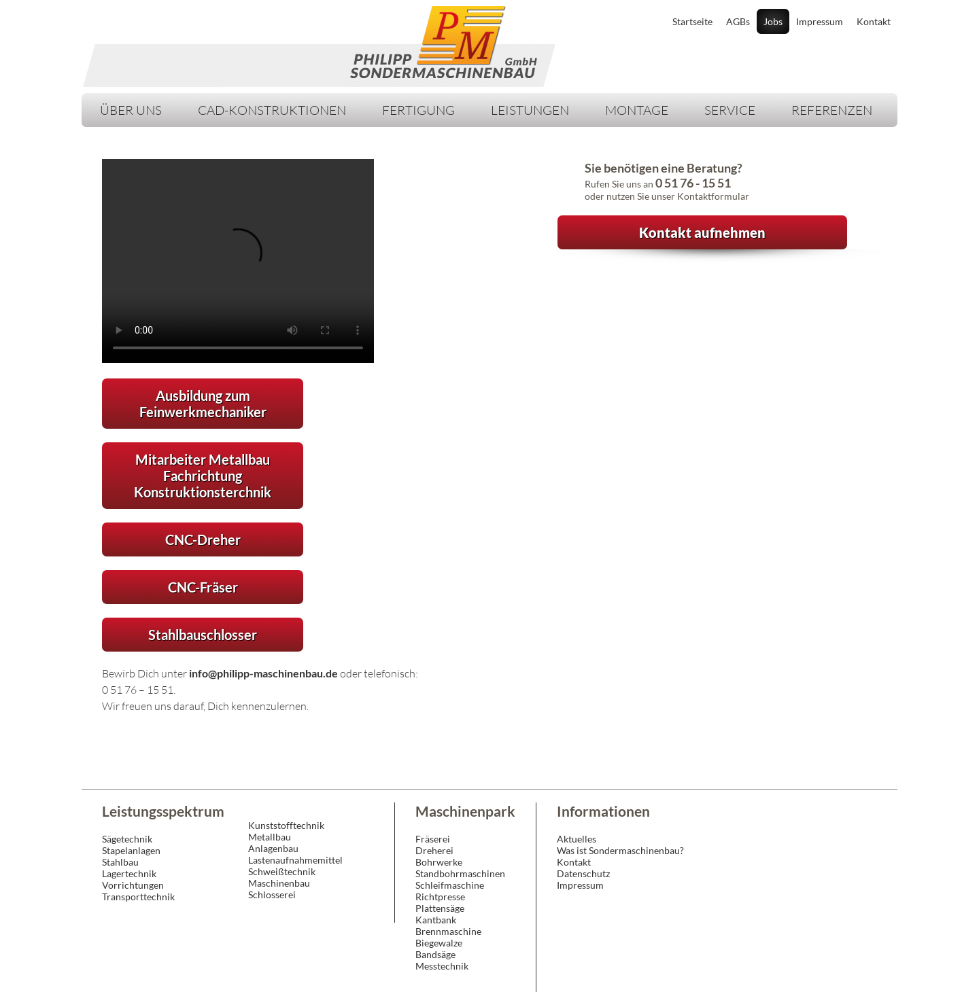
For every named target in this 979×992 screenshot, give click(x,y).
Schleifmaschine (449, 885)
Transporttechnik (138, 896)
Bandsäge (435, 954)
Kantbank (435, 919)
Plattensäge (439, 908)
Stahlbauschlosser (202, 634)
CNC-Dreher (203, 539)
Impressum (819, 21)
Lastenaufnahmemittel (295, 860)
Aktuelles (576, 839)
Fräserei (432, 839)
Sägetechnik (127, 839)
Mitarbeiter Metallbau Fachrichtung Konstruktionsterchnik (202, 475)
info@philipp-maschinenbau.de (263, 673)
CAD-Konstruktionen (272, 110)
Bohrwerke (438, 862)
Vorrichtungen (133, 885)
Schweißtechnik (281, 871)
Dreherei (434, 850)
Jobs (773, 21)
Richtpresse (440, 896)
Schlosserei (272, 894)
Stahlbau (120, 862)
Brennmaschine (448, 931)
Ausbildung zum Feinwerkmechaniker (203, 403)
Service (729, 110)
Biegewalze (438, 943)
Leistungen (530, 110)
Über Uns (131, 110)
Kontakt (874, 21)
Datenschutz (583, 873)
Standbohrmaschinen (460, 873)
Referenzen (831, 110)
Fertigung (418, 110)
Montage (636, 110)
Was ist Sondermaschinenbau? (620, 850)
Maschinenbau (279, 883)
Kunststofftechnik (286, 825)
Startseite (692, 21)
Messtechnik (441, 966)
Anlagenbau (273, 848)
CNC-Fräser (203, 587)
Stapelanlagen (131, 850)
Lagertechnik (129, 873)
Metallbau (269, 837)
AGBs (738, 21)
